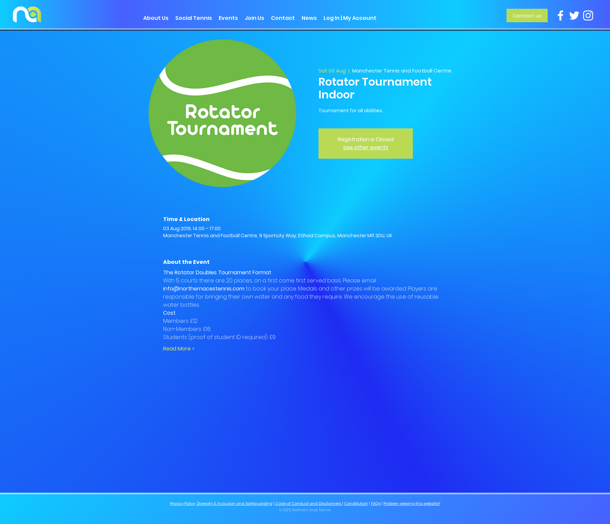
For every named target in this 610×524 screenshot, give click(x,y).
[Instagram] (588, 15)
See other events (365, 147)
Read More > (178, 348)
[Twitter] (574, 15)
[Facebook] (560, 15)
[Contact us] (527, 15)
